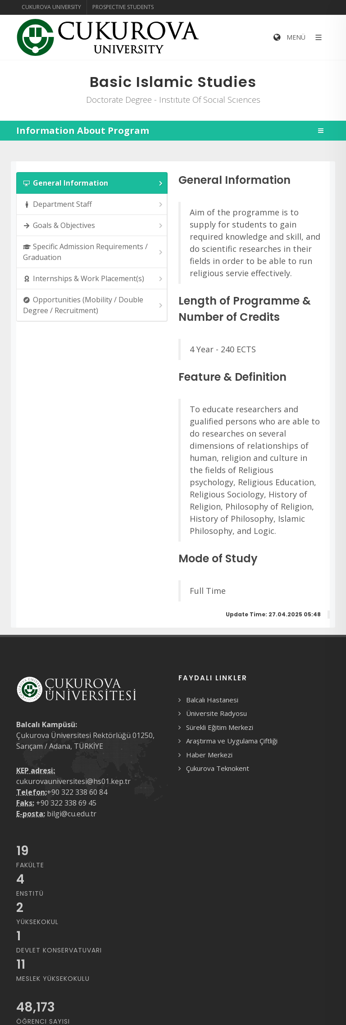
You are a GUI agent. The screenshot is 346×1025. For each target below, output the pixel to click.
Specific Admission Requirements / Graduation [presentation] (93, 251)
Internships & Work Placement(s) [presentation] (93, 278)
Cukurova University (51, 7)
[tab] (92, 183)
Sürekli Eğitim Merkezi (219, 727)
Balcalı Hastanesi (212, 699)
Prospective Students (123, 7)
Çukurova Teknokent (217, 768)
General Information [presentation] (93, 183)
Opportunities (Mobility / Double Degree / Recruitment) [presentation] (93, 305)
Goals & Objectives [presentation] (93, 225)
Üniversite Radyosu (216, 713)
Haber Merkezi (209, 754)
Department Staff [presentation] (93, 204)
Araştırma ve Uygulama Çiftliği (232, 740)
